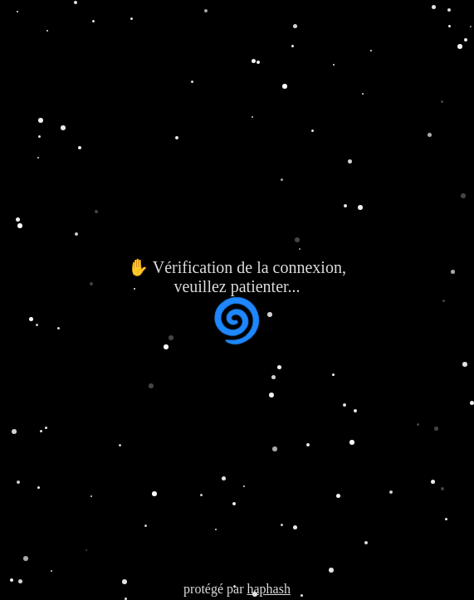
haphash (268, 589)
